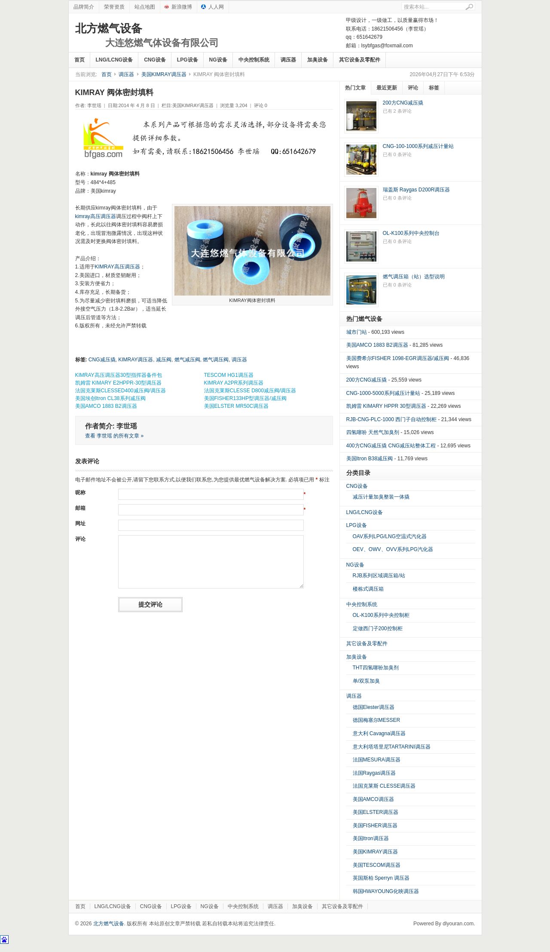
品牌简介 (83, 7)
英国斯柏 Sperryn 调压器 (381, 878)
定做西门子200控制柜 (378, 628)
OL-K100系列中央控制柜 (381, 615)
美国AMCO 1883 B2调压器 (106, 406)
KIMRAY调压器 (135, 360)
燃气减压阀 (187, 360)
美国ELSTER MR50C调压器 (236, 406)
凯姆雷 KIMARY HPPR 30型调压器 (386, 406)
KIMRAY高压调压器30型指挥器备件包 (118, 375)
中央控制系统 (253, 60)
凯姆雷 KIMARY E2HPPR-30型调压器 (118, 383)
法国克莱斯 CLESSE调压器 (384, 786)
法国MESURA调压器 (376, 760)
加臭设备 (317, 60)
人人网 (216, 7)
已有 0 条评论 (397, 154)
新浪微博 (181, 7)
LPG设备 (187, 60)
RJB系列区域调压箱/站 (379, 576)
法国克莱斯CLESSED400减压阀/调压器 (120, 391)
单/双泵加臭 (366, 681)
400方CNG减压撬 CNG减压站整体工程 (391, 446)
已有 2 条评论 (397, 111)
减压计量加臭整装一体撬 (381, 497)
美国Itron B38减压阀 (369, 459)
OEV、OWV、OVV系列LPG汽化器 (393, 549)
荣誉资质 (114, 7)
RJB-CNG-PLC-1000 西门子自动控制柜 (391, 419)
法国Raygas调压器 (374, 773)
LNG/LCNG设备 (114, 60)
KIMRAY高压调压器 (117, 267)
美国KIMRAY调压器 (163, 74)
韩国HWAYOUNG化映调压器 (386, 891)
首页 (79, 60)
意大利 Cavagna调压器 (379, 733)
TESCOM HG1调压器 (229, 375)
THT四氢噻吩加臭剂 (376, 668)
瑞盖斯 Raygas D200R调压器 (416, 190)
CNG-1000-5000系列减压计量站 (383, 393)
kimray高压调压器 (95, 216)
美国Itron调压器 (371, 838)
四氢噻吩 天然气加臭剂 (372, 432)
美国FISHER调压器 (375, 826)
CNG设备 (155, 60)
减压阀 (163, 360)
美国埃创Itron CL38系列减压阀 (110, 398)
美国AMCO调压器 (373, 799)
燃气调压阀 (216, 360)
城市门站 (356, 332)
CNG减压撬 (102, 360)
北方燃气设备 (147, 35)
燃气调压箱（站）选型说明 (414, 277)
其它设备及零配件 (359, 60)
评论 (80, 539)
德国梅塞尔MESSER (376, 720)
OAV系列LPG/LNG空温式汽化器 (390, 536)
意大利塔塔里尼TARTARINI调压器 (392, 747)
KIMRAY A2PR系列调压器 (234, 383)
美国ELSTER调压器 (376, 812)
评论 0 (260, 105)
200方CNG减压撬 (403, 103)
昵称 (80, 493)
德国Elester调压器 (373, 707)
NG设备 (218, 60)
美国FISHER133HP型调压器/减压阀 (245, 398)
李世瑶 (94, 105)
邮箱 (80, 508)
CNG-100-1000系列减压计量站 (418, 146)
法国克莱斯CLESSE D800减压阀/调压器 (250, 391)
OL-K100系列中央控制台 (411, 233)
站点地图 (144, 7)
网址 (80, 524)
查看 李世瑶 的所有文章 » (114, 436)
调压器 (288, 60)
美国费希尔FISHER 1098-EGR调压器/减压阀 (397, 358)
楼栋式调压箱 (368, 589)
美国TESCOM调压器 (376, 865)
